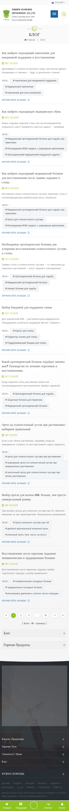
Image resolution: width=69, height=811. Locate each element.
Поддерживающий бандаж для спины (26, 343)
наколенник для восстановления (24, 93)
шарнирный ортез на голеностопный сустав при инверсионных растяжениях (31, 464)
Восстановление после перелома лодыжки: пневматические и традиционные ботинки (29, 555)
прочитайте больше (14, 100)
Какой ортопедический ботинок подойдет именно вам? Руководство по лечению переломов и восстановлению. (33, 366)
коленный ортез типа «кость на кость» (27, 535)
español (55, 783)
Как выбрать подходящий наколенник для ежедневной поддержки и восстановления (28, 55)
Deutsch (42, 783)
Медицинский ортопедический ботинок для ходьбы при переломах (34, 140)
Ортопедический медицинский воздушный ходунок (33, 155)
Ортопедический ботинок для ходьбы (34, 276)
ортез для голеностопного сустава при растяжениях (34, 456)
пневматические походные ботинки (33, 581)
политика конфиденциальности (32, 796)
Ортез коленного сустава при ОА (32, 522)
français (29, 783)
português (7, 787)
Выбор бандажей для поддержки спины (27, 307)
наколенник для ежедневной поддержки (35, 80)
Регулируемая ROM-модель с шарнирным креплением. (36, 148)
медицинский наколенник (20, 87)
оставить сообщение (34, 805)
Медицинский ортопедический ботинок (27, 282)
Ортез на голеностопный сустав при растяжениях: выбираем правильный (34, 427)
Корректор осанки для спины (22, 337)
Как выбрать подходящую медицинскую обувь (31, 111)
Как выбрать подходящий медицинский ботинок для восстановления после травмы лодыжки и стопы (32, 178)
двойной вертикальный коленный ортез (27, 529)
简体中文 (57, 787)
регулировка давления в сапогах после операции (33, 593)
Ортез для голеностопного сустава (25, 219)
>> (54, 615)
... (37, 615)
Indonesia (44, 787)
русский (6, 783)
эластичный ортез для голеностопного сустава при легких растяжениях (32, 474)
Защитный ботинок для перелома (24, 400)
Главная (29, 40)
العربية (20, 787)
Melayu (31, 787)
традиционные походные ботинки (24, 587)
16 (46, 615)
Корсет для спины (24, 331)
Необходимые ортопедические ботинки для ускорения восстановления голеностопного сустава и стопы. (34, 249)
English (17, 783)
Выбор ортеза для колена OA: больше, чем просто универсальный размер (34, 497)
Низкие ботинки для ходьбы (21, 288)
